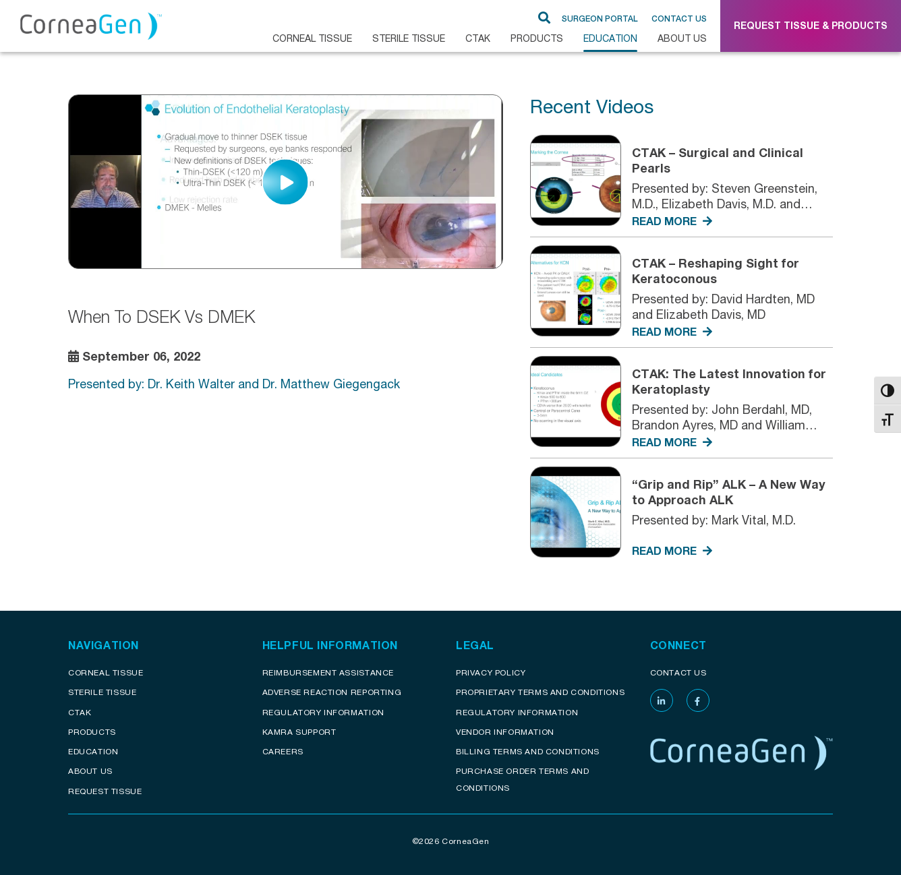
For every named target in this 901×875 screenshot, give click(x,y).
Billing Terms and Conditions (528, 751)
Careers (282, 751)
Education (610, 38)
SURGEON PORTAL (600, 19)
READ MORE (672, 220)
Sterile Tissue (408, 38)
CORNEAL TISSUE (312, 38)
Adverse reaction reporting (332, 692)
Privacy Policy (490, 672)
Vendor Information (505, 732)
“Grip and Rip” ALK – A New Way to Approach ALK (728, 492)
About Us (682, 38)
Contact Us (679, 19)
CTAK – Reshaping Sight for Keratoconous (715, 270)
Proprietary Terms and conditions (540, 692)
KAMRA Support (299, 732)
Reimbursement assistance (328, 672)
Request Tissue (105, 791)
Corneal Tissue (105, 672)
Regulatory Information (323, 712)
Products (537, 38)
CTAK (477, 38)
